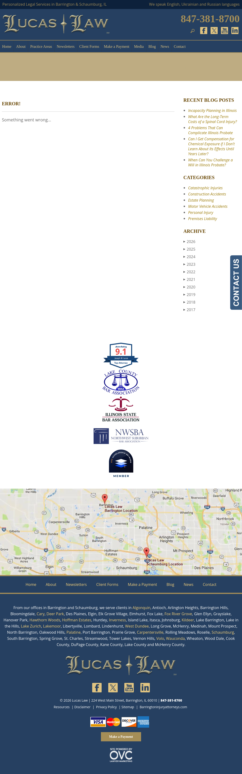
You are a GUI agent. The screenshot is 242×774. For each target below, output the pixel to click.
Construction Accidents (207, 194)
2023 (189, 264)
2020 (189, 287)
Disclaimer (82, 707)
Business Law (77, 65)
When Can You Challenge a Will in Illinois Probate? (210, 162)
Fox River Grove (178, 613)
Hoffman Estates (76, 620)
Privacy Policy (106, 707)
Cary (41, 613)
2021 (189, 279)
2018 (189, 302)
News (164, 46)
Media (139, 46)
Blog (152, 46)
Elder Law (219, 65)
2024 (189, 256)
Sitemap (127, 707)
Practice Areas (41, 46)
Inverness (117, 620)
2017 (189, 309)
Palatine (73, 632)
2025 (189, 249)
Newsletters (66, 46)
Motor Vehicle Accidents (208, 206)
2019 (189, 294)
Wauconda (175, 638)
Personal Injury (29, 65)
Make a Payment (117, 46)
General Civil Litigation (183, 65)
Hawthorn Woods (45, 620)
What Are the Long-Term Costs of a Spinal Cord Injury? (212, 119)
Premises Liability (202, 218)
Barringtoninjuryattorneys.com (163, 707)
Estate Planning (201, 200)
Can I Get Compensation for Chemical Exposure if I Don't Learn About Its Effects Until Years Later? (211, 146)
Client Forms (89, 46)
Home (6, 46)
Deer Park (55, 613)
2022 (189, 271)
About (21, 46)
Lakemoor (52, 626)
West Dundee (137, 626)
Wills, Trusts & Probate (148, 65)
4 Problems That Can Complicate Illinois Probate (210, 130)
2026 (189, 241)
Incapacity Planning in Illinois (212, 110)
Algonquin (142, 607)
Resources (61, 707)
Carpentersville (150, 632)
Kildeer (188, 620)
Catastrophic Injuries (205, 187)
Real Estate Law (112, 65)
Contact (180, 46)
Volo (160, 638)
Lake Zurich (31, 626)
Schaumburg (223, 632)
